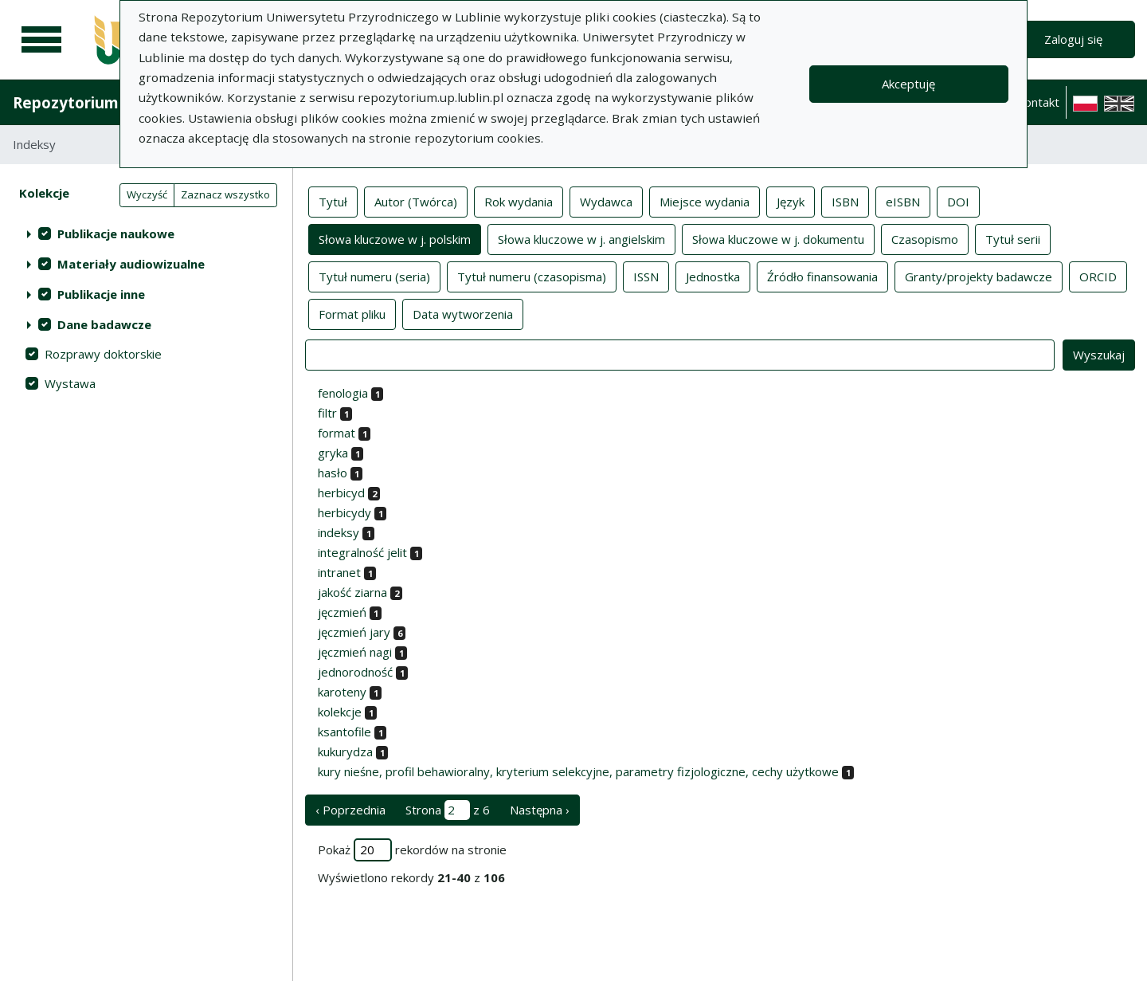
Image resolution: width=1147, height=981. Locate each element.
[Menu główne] (41, 39)
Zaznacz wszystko (225, 194)
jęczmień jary (354, 632)
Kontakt (1037, 102)
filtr (327, 413)
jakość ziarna (352, 592)
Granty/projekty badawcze (978, 275)
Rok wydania (518, 201)
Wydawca (606, 201)
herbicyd (341, 492)
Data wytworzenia (463, 313)
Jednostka (713, 275)
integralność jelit (362, 552)
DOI (958, 201)
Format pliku (352, 313)
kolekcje (340, 712)
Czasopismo (924, 238)
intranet (339, 572)
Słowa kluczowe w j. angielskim (581, 238)
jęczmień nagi (355, 652)
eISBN (903, 201)
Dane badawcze (104, 324)
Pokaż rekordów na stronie (412, 849)
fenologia (343, 393)
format (336, 433)
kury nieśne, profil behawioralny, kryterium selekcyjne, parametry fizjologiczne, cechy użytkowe (578, 771)
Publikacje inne (101, 294)
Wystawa (70, 383)
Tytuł (333, 201)
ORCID (1098, 275)
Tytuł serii (1012, 238)
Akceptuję (908, 84)
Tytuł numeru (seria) (374, 275)
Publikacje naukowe (115, 233)
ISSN (646, 275)
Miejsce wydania (705, 201)
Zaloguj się (1073, 39)
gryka (333, 453)
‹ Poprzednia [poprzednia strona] (350, 810)
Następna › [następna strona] (540, 810)
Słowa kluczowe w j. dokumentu (778, 238)
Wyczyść (147, 194)
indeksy (338, 532)
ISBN (845, 201)
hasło (332, 473)
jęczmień (342, 612)
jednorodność (355, 672)
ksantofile (344, 732)
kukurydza (345, 751)
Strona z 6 (447, 810)
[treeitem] (146, 233)
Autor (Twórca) (415, 201)
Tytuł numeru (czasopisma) (531, 275)
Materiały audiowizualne (131, 264)
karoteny (342, 692)
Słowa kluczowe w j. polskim (395, 238)
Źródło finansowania (822, 275)
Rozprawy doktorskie (103, 354)
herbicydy (344, 512)
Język (790, 201)
